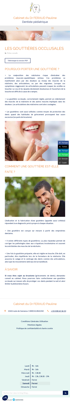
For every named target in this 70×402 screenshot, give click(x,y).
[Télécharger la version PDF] (18, 60)
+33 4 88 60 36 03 (58, 311)
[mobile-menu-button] (52, 28)
